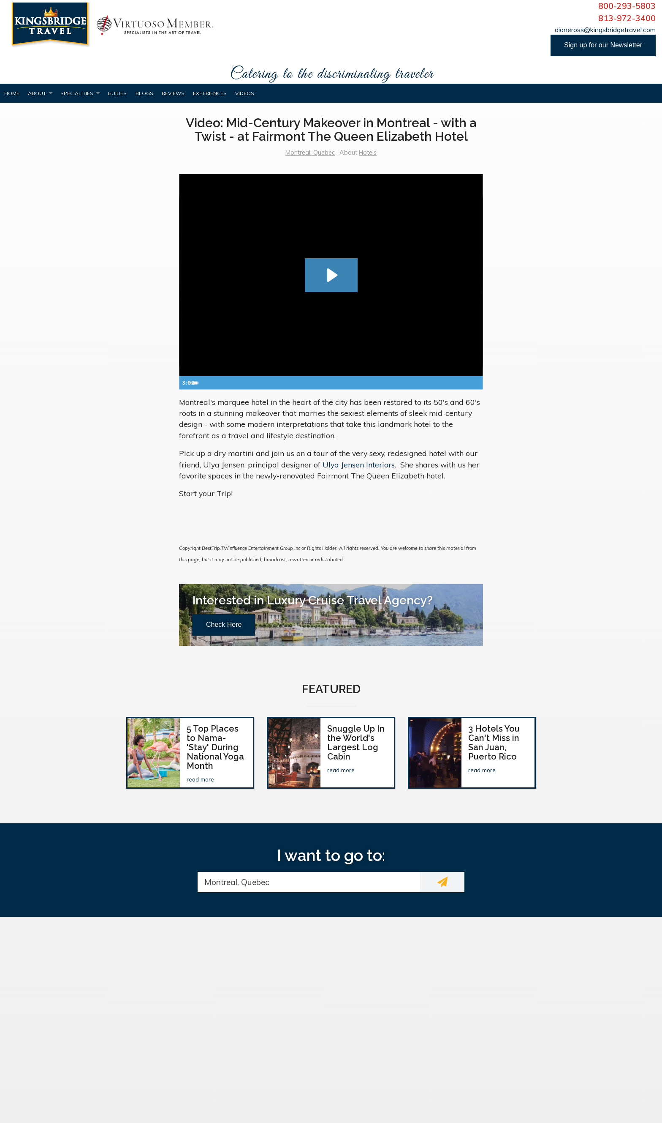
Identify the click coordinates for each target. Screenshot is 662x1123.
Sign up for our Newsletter (603, 45)
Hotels (368, 152)
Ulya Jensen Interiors (359, 464)
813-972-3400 (627, 18)
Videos (244, 93)
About (37, 93)
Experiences (210, 93)
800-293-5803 (627, 6)
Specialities (76, 93)
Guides (117, 93)
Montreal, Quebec (310, 152)
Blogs (144, 93)
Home (11, 93)
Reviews (173, 93)
